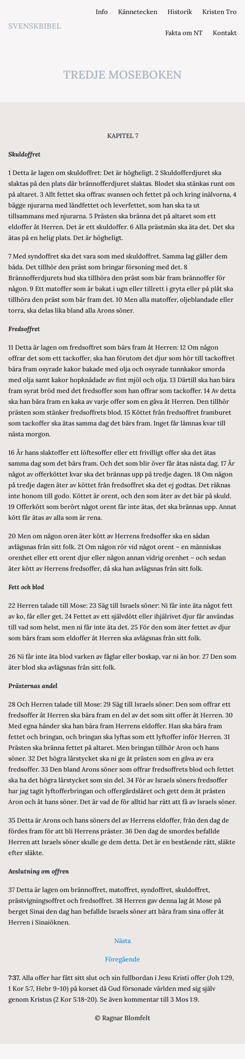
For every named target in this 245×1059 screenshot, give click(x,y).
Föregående (122, 959)
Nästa (122, 941)
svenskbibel (34, 26)
